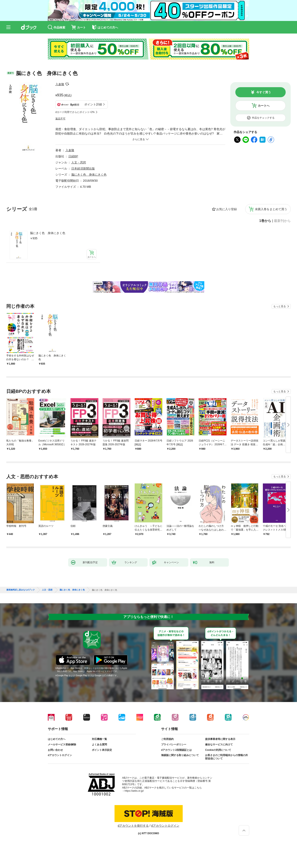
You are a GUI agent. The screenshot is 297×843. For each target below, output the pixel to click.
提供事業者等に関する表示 (220, 739)
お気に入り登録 (226, 209)
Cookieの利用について (218, 749)
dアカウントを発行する (133, 825)
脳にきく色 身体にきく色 (47, 233)
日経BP (73, 156)
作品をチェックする (263, 117)
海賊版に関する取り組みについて (180, 755)
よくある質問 (99, 744)
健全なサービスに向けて (219, 744)
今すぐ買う (263, 92)
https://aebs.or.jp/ (134, 790)
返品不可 (60, 118)
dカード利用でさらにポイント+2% (75, 112)
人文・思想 (78, 162)
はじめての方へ (56, 739)
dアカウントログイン (60, 755)
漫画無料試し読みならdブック (20, 590)
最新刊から (282, 221)
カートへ (264, 105)
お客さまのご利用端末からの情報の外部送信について (226, 757)
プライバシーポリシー (173, 744)
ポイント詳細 (93, 104)
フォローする (67, 84)
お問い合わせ (55, 749)
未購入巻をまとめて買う (271, 209)
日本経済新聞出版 (83, 168)
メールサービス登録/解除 (62, 744)
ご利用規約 (167, 739)
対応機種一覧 (99, 739)
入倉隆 (59, 84)
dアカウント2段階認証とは (176, 749)
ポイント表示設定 (102, 749)
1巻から (265, 221)
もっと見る (279, 306)
